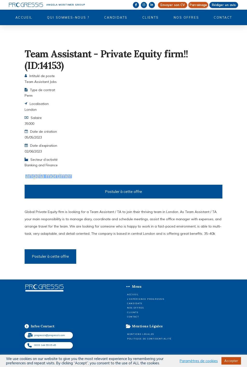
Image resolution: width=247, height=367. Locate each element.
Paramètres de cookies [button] (199, 361)
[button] (198, 5)
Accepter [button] (231, 361)
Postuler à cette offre (123, 191)
